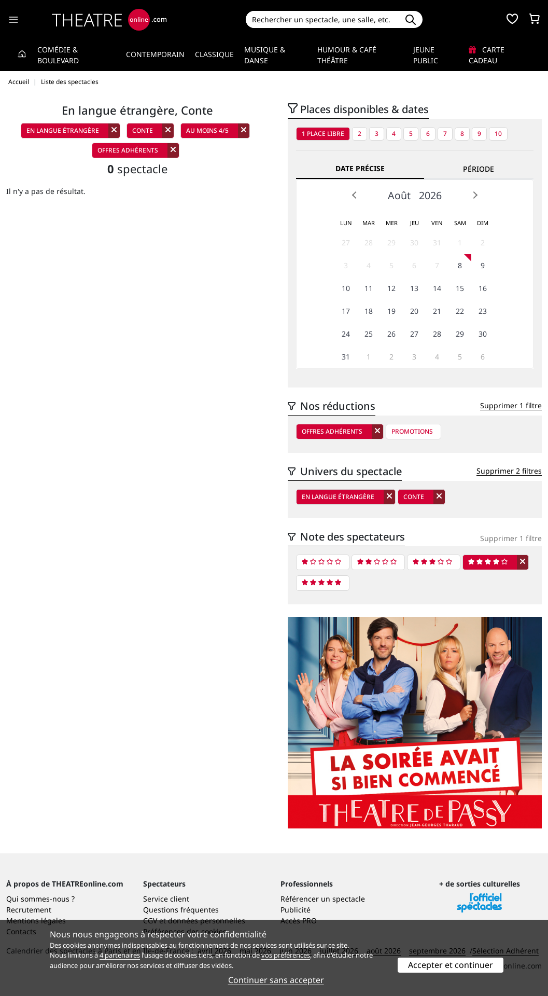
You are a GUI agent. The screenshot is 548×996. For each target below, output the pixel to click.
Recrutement (28, 910)
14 (437, 288)
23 (483, 311)
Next (475, 195)
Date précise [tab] (360, 168)
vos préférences (285, 955)
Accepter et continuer (450, 965)
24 (346, 334)
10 (498, 133)
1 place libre (323, 133)
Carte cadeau (486, 55)
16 (483, 288)
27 (346, 242)
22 (460, 311)
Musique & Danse (264, 55)
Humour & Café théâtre (346, 55)
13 (414, 288)
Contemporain (155, 54)
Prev (354, 195)
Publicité (295, 910)
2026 (430, 195)
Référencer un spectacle (322, 899)
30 (414, 242)
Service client (166, 899)
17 (346, 311)
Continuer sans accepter (276, 980)
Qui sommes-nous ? (40, 899)
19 (391, 311)
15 (460, 288)
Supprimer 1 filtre (511, 405)
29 (391, 242)
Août (399, 195)
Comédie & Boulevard (58, 55)
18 (368, 311)
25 (368, 334)
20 (414, 311)
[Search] (322, 19)
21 (437, 311)
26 (391, 334)
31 (437, 242)
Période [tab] (478, 169)
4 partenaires (120, 955)
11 (368, 288)
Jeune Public (425, 55)
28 (368, 242)
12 (391, 288)
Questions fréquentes (181, 910)
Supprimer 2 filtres (509, 471)
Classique (214, 54)
